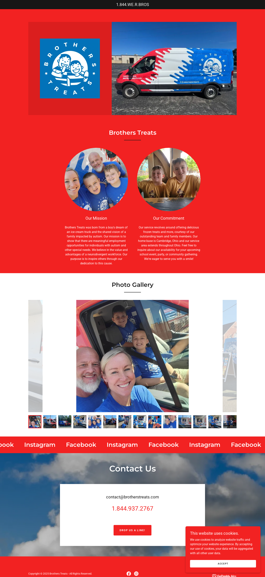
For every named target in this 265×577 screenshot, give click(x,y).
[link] (70, 68)
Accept (223, 563)
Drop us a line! (132, 530)
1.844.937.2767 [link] (132, 508)
